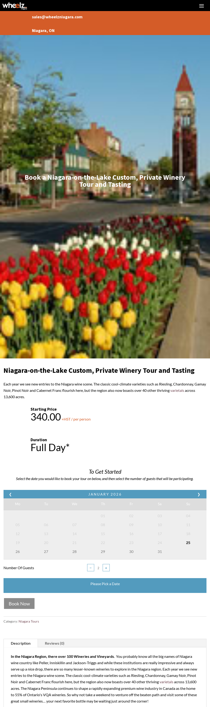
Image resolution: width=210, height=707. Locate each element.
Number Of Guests (19, 567)
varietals (177, 390)
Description (21, 643)
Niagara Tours (29, 621)
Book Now (19, 603)
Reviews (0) (54, 643)
